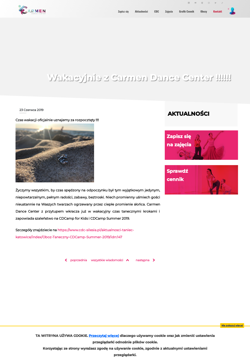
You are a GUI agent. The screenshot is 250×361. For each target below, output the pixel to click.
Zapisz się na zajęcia (202, 145)
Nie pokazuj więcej (232, 325)
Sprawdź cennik (202, 180)
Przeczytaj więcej (104, 336)
